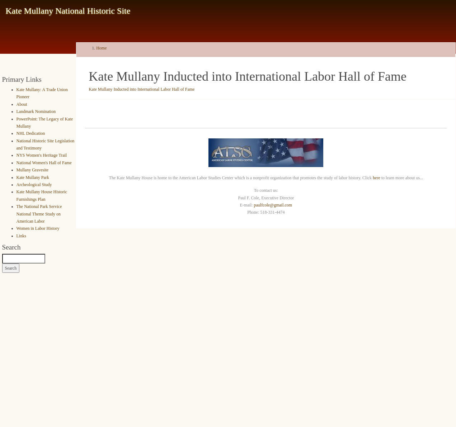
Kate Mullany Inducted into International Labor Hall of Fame (141, 89)
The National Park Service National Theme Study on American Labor (39, 214)
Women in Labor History (38, 228)
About (22, 104)
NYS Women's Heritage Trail (42, 155)
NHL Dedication (31, 133)
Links (21, 235)
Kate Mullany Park (33, 177)
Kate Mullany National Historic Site (68, 10)
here (376, 177)
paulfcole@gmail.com (273, 205)
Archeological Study (34, 184)
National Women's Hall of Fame (44, 162)
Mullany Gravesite (33, 169)
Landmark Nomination (36, 111)
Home (101, 48)
